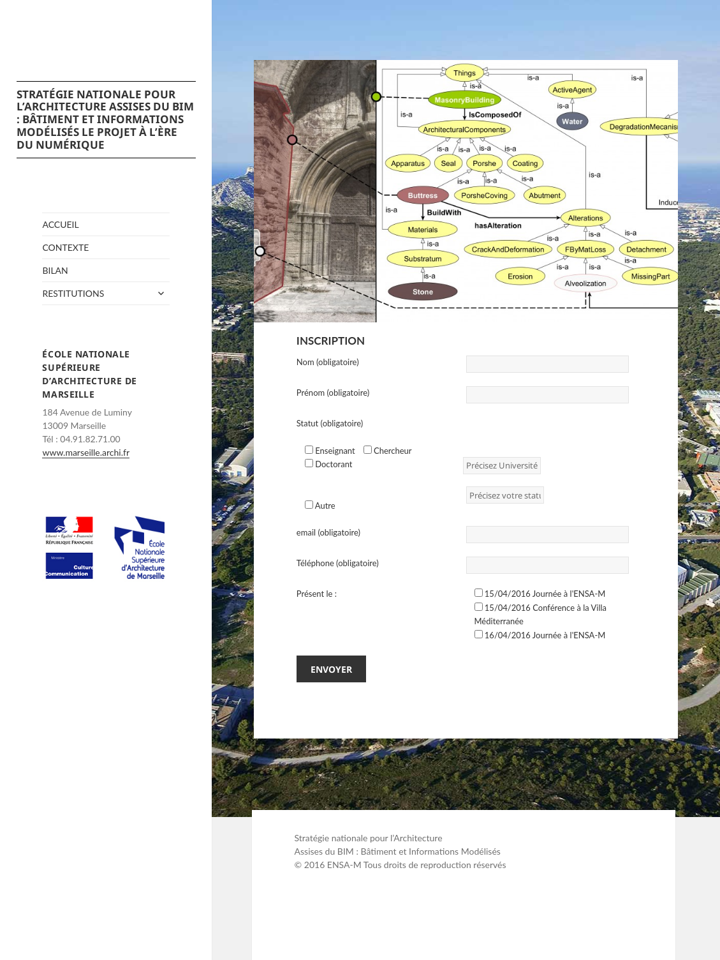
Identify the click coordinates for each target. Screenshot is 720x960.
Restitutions (73, 293)
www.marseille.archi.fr (85, 452)
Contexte (65, 247)
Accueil (60, 224)
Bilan (55, 270)
